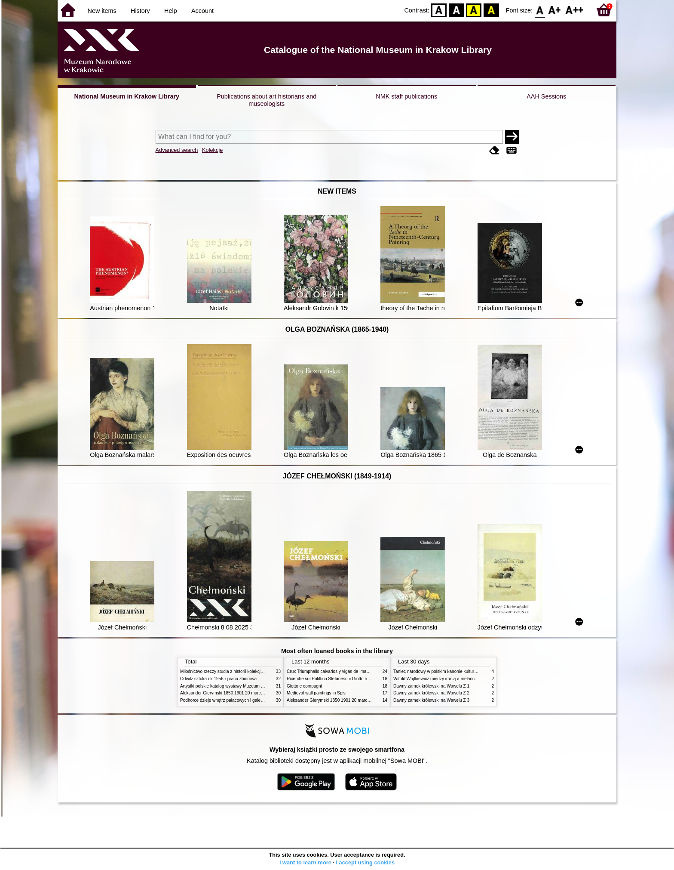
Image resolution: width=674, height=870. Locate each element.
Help (170, 10)
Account (202, 10)
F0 (540, 9)
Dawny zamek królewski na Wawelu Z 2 (431, 693)
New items (102, 10)
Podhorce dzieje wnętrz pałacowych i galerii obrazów (231, 700)
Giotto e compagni (304, 686)
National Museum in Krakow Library (126, 96)
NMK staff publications (406, 96)
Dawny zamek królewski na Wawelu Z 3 (431, 700)
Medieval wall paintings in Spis (316, 693)
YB (473, 9)
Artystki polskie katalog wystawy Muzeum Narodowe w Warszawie (243, 686)
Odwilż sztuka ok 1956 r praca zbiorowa (218, 678)
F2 (574, 9)
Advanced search (177, 150)
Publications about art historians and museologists (266, 100)
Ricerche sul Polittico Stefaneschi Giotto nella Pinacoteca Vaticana (350, 678)
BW (456, 9)
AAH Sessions (546, 96)
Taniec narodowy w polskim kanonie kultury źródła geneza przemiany (459, 671)
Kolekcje (212, 150)
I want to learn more (305, 862)
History (140, 10)
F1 (555, 9)
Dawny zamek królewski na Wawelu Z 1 (431, 686)
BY (491, 9)
